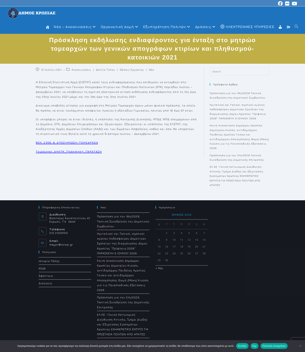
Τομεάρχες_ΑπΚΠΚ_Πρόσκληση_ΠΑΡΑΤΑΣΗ (69, 151)
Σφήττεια (46, 275)
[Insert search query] (239, 71)
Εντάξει (242, 345)
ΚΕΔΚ (42, 268)
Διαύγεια (45, 283)
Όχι (254, 345)
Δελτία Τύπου (105, 69)
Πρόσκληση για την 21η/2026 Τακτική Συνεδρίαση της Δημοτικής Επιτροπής (123, 302)
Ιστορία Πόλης (49, 261)
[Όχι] (300, 346)
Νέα (151, 69)
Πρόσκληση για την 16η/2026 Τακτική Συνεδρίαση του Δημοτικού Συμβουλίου (123, 221)
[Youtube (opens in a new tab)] (294, 3)
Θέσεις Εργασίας (132, 69)
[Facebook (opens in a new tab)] (280, 3)
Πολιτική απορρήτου (274, 345)
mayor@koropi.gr (61, 244)
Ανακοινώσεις (81, 69)
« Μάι (159, 268)
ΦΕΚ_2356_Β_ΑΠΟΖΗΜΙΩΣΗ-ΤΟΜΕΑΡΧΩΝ (67, 142)
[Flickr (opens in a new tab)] (287, 3)
